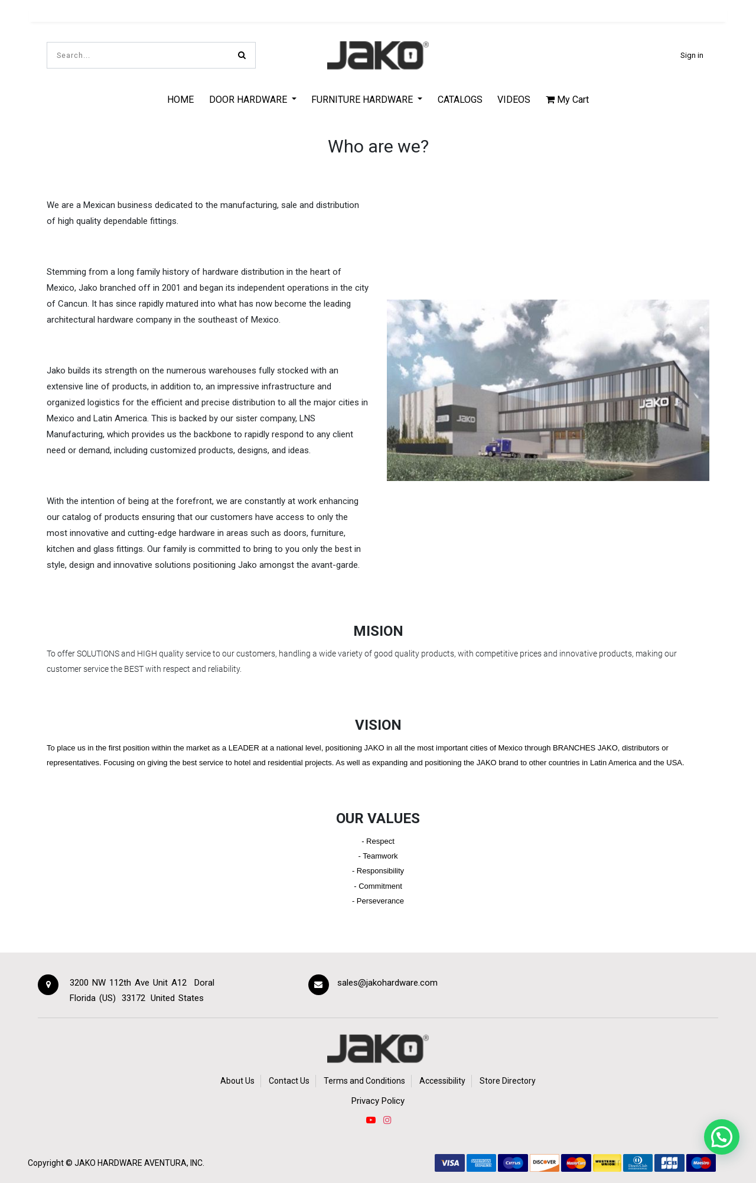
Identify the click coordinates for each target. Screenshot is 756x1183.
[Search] (242, 55)
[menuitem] (180, 99)
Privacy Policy (378, 1101)
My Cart (567, 99)
